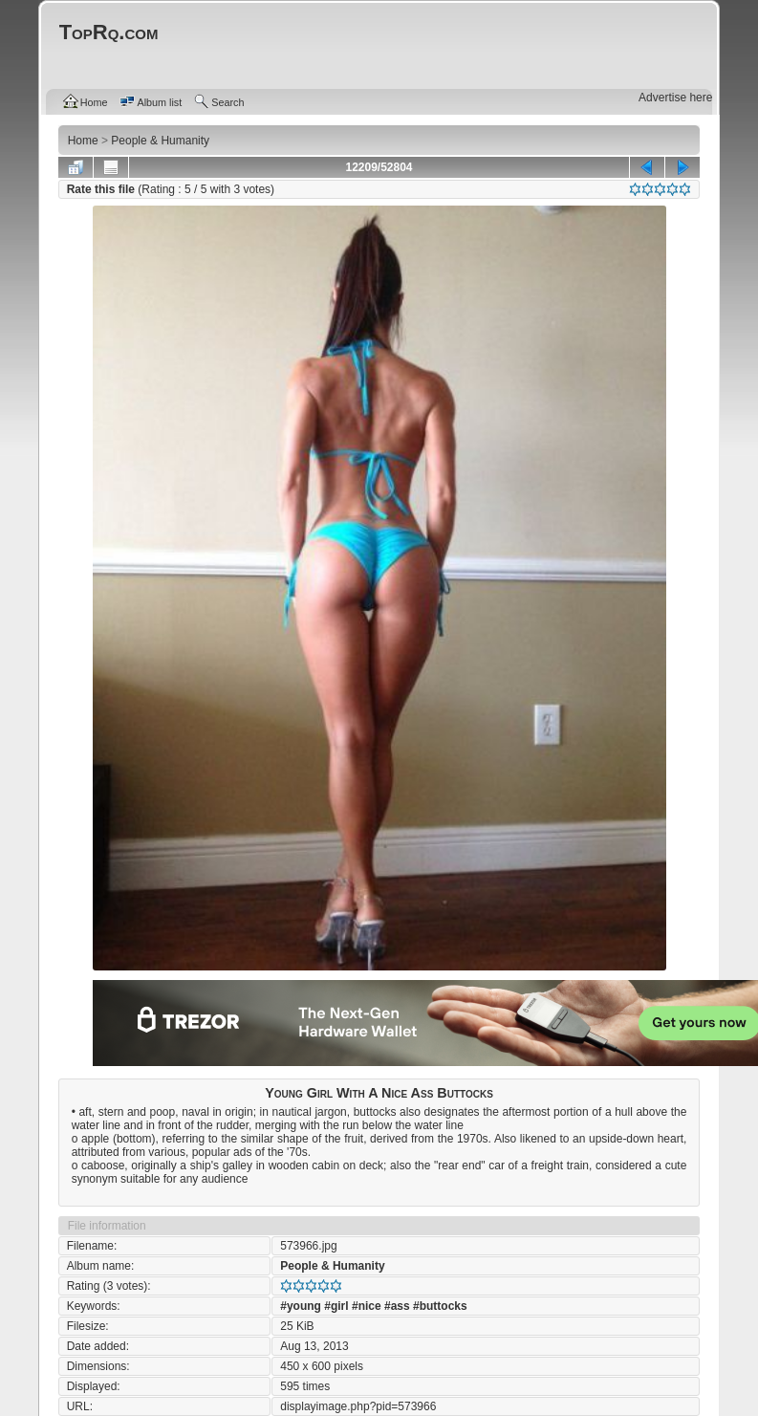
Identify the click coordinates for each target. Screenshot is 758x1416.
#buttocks (440, 1306)
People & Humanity (332, 1266)
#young (300, 1306)
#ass (397, 1306)
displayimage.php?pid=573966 (358, 1406)
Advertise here (675, 97)
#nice (366, 1306)
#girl (336, 1306)
